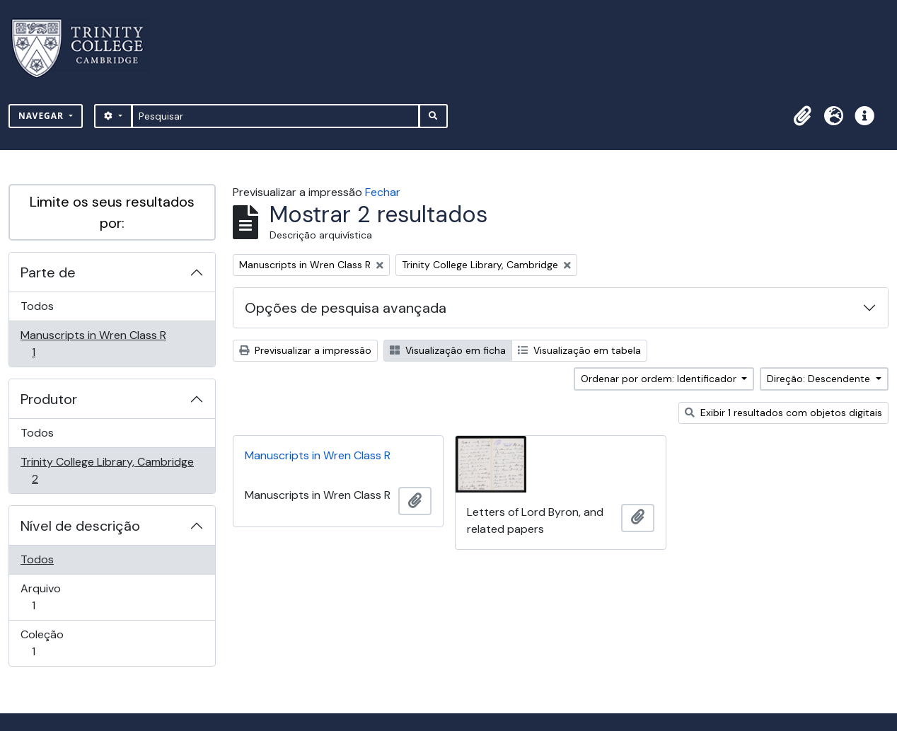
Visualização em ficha (448, 350)
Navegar (42, 116)
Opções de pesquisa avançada (345, 308)
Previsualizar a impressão (305, 350)
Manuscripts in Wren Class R (93, 343)
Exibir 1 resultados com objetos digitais (783, 412)
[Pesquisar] (275, 116)
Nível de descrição (80, 526)
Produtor (49, 399)
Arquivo (53, 597)
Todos (37, 306)
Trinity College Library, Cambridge (107, 470)
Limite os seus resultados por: (112, 212)
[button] (802, 116)
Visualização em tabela (579, 350)
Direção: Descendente (820, 378)
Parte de (48, 272)
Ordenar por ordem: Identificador (660, 378)
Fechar (382, 192)
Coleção (53, 643)
